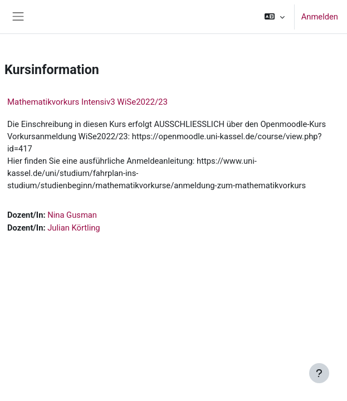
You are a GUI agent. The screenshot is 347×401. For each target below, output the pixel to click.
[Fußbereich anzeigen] (319, 373)
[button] (274, 16)
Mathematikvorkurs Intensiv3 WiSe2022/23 (87, 102)
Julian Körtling (73, 228)
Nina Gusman (72, 215)
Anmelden (319, 17)
